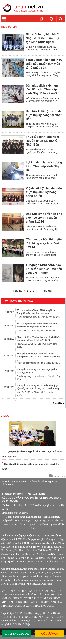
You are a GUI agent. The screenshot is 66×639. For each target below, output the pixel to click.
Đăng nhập (51, 481)
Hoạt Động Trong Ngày (18, 301)
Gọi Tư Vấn (49, 633)
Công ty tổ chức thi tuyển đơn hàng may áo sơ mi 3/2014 (44, 243)
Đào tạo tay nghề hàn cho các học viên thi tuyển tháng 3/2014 (44, 217)
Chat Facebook (16, 633)
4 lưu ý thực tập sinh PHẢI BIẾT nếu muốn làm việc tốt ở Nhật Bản (44, 63)
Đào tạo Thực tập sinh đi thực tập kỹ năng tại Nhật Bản (44, 115)
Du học (23, 481)
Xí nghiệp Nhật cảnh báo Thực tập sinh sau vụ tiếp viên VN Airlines (44, 269)
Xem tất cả (58, 403)
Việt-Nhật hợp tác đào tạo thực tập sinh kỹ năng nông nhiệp (44, 192)
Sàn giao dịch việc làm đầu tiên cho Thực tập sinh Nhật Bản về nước (42, 89)
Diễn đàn (10, 481)
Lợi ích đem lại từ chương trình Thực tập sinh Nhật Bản (44, 166)
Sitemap (9, 484)
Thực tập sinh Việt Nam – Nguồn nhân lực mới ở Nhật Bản (44, 140)
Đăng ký (36, 481)
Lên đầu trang (58, 476)
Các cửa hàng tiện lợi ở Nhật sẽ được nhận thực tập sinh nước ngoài (43, 38)
